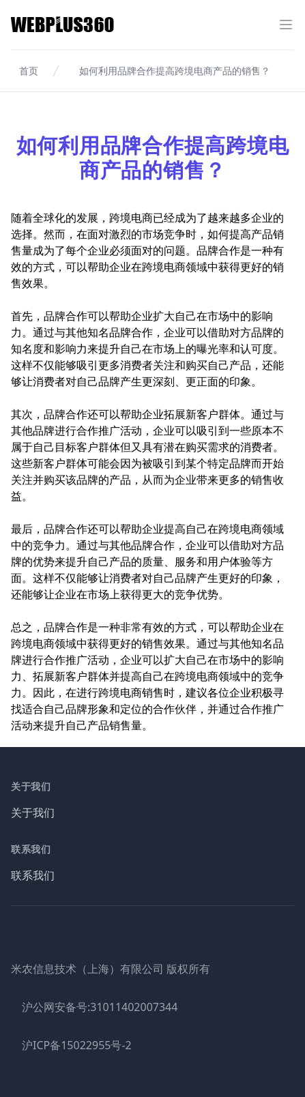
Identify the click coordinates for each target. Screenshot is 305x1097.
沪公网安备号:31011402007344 (99, 1006)
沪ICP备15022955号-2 (77, 1045)
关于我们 (33, 812)
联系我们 (33, 875)
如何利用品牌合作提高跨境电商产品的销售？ (174, 70)
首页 (28, 70)
